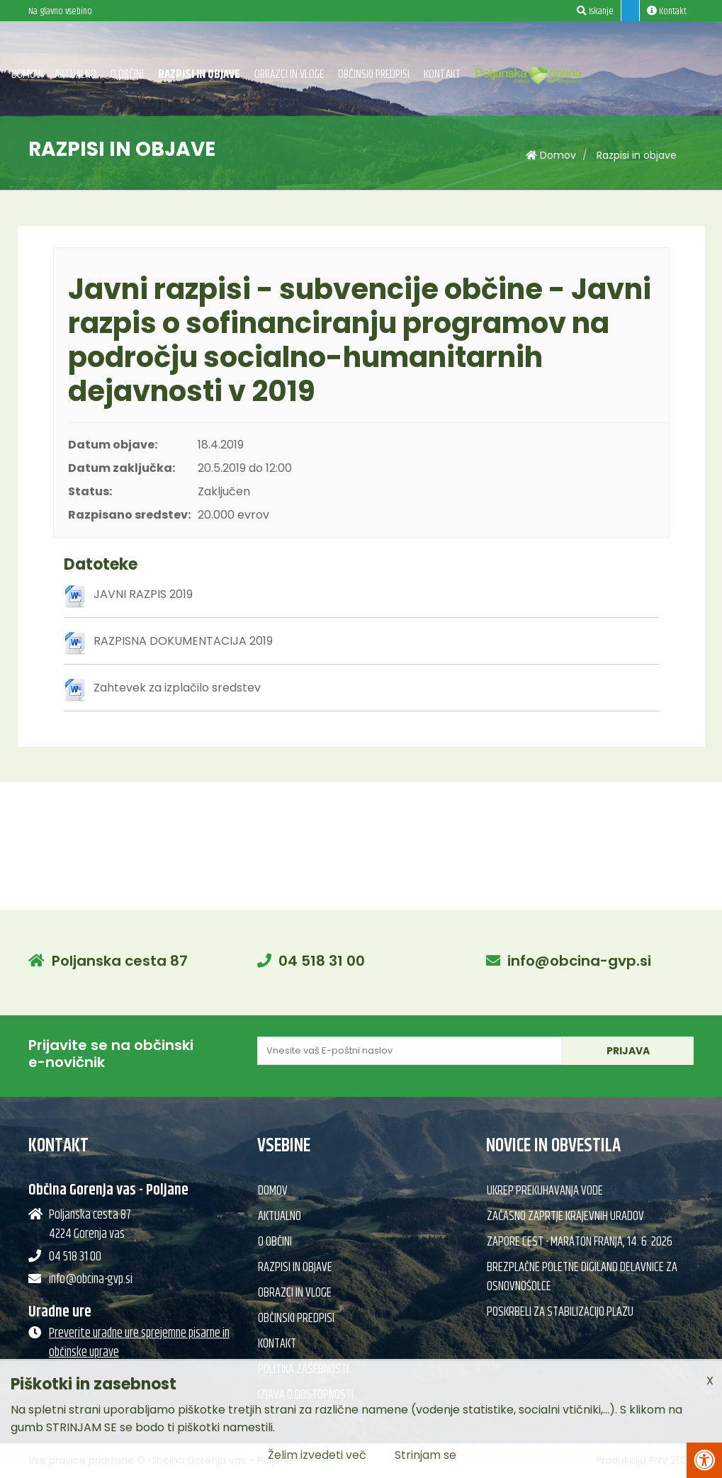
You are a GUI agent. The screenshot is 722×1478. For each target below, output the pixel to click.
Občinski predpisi (374, 74)
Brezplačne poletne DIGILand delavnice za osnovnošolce (582, 1277)
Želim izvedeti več (317, 1455)
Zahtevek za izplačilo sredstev (177, 687)
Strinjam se (425, 1455)
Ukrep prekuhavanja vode (545, 1191)
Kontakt (442, 74)
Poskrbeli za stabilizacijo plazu (560, 1312)
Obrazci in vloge (289, 74)
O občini (127, 74)
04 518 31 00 (321, 961)
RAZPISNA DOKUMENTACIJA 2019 (183, 641)
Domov (25, 74)
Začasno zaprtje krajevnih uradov (565, 1216)
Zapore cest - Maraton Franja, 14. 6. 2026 (579, 1242)
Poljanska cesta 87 (120, 961)
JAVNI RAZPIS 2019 (143, 594)
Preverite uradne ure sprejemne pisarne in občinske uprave (139, 1343)
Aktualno (75, 74)
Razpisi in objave (199, 74)
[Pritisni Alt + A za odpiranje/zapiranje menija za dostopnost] (704, 1460)
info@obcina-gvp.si (579, 961)
